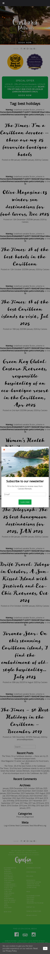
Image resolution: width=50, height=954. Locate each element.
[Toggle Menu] (3, 3)
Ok (45, 948)
